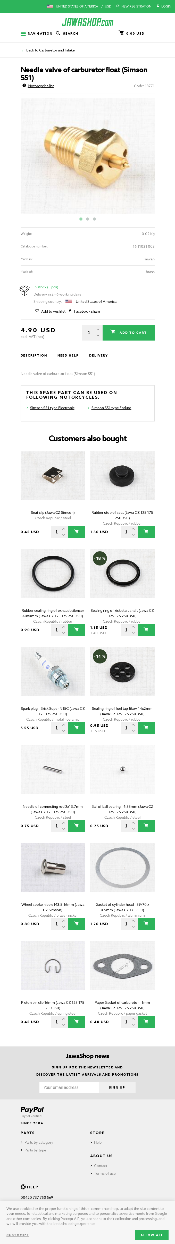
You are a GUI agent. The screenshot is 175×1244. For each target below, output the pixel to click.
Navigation (37, 33)
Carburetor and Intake (57, 50)
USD (108, 6)
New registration (133, 6)
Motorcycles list (38, 85)
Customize (17, 1235)
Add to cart (132, 332)
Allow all (151, 1235)
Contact (100, 1165)
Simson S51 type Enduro (111, 407)
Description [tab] (34, 355)
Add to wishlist (53, 311)
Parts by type (35, 1150)
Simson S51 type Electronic (52, 407)
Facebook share (87, 311)
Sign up (117, 1087)
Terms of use (105, 1173)
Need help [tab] (68, 355)
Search (67, 33)
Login (163, 6)
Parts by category (38, 1142)
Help (98, 1142)
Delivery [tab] (98, 355)
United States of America (77, 6)
